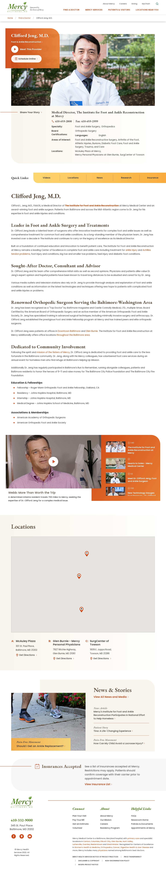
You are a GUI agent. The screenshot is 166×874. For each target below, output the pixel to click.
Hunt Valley (128, 841)
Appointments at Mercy (143, 828)
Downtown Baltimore (69, 331)
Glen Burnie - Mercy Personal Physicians (66, 642)
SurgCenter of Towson (99, 642)
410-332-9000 (22, 820)
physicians (102, 850)
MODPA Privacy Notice (88, 864)
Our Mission (105, 820)
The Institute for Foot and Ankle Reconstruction (92, 205)
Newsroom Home (139, 820)
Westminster (113, 844)
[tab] (132, 447)
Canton (86, 841)
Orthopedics (106, 847)
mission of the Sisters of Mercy (53, 352)
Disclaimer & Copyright (88, 860)
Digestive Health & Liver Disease (134, 847)
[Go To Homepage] (22, 807)
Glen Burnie (92, 331)
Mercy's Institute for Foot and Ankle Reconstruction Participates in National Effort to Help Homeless (119, 715)
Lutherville (77, 844)
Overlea (86, 844)
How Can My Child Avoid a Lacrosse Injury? (118, 743)
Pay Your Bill (78, 820)
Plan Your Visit (79, 815)
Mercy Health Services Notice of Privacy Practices (95, 857)
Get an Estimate (81, 824)
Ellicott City (105, 841)
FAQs (133, 815)
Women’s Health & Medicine (87, 847)
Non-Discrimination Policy (117, 860)
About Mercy (106, 815)
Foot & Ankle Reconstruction (26, 41)
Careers (104, 824)
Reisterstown (96, 844)
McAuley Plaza (26, 641)
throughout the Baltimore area (73, 335)
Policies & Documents (142, 824)
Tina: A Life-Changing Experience (112, 731)
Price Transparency (132, 857)
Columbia (95, 841)
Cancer (116, 847)
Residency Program (110, 828)
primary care (133, 838)
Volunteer (77, 828)
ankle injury (131, 250)
